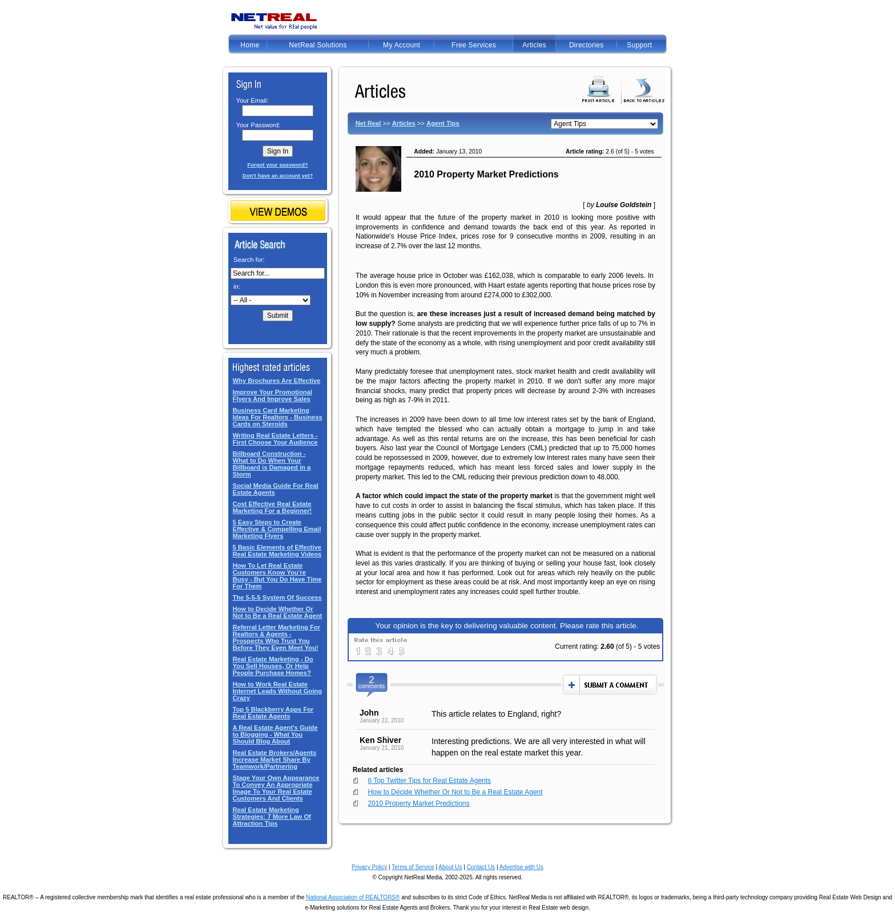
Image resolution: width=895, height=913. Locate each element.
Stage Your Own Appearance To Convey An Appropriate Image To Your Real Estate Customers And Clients (275, 788)
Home (249, 45)
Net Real (368, 123)
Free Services (473, 45)
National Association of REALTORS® (353, 897)
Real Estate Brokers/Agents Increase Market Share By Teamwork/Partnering (274, 759)
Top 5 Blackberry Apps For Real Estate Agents (272, 713)
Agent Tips (442, 123)
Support (639, 45)
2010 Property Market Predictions (418, 803)
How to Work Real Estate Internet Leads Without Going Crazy (277, 691)
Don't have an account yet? (278, 175)
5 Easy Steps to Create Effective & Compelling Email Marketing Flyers (276, 529)
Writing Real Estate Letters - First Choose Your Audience (274, 439)
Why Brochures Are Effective (276, 380)
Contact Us (481, 867)
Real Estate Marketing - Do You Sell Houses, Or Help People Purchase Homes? (272, 666)
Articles (534, 45)
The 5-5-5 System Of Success (276, 597)
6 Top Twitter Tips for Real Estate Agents (429, 781)
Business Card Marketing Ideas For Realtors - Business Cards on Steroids (277, 417)
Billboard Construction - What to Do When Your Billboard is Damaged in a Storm (271, 464)
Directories (586, 45)
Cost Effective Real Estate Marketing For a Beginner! (272, 507)
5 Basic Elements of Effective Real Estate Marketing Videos (276, 551)
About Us (450, 867)
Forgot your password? (277, 164)
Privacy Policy (369, 867)
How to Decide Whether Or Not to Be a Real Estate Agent (277, 612)
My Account (401, 45)
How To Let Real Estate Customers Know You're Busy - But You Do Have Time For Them (276, 575)
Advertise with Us (521, 867)
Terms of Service (413, 867)
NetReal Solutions (317, 45)
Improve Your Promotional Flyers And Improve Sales (272, 395)
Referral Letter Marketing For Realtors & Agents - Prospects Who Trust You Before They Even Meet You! (276, 637)
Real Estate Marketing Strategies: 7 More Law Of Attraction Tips (271, 816)
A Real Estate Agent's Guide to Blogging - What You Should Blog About (274, 734)
